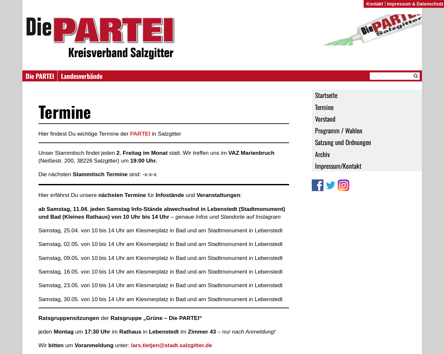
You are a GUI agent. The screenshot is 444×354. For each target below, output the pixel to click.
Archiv (322, 154)
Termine (324, 107)
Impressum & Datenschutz (415, 3)
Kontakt (374, 3)
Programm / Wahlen (338, 130)
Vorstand (325, 119)
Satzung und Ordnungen (343, 142)
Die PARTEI (40, 76)
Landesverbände (81, 76)
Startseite (326, 95)
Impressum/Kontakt (338, 166)
